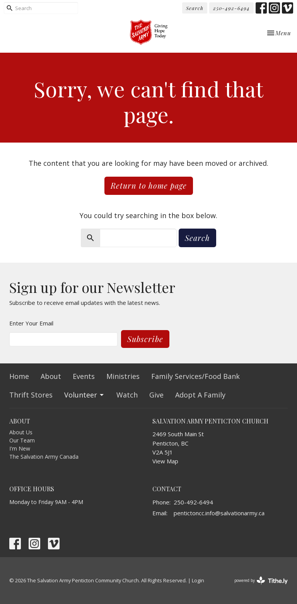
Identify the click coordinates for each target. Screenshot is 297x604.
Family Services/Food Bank (195, 376)
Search (194, 8)
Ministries (123, 376)
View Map (165, 461)
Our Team (22, 440)
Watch (127, 394)
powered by (261, 580)
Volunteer (84, 394)
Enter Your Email (31, 323)
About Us (20, 432)
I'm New (19, 448)
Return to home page (149, 185)
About (51, 376)
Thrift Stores (31, 394)
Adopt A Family (200, 394)
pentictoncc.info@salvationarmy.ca (219, 513)
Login (198, 580)
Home (19, 376)
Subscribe (145, 339)
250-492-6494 (231, 8)
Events (84, 376)
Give (156, 394)
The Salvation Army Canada (44, 456)
